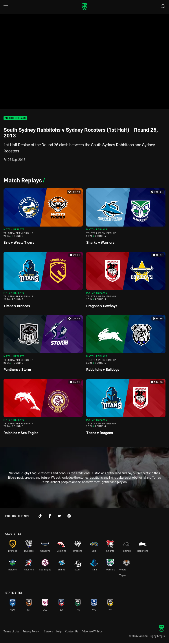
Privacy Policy (31, 631)
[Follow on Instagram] (69, 516)
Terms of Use (11, 631)
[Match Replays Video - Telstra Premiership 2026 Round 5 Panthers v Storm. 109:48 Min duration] (43, 345)
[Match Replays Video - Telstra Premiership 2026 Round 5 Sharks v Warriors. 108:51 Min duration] (125, 218)
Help (59, 631)
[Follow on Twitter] (59, 516)
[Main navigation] (6, 6)
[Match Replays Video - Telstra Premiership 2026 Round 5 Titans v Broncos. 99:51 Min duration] (43, 282)
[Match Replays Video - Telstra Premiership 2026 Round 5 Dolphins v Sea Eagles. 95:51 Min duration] (43, 409)
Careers (48, 631)
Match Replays (15, 118)
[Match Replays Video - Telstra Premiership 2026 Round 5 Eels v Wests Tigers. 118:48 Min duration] (43, 218)
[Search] (163, 6)
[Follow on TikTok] (40, 516)
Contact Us (71, 631)
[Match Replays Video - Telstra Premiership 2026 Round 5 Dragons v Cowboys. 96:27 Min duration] (125, 282)
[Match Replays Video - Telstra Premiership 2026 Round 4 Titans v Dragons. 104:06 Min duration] (125, 409)
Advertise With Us (92, 631)
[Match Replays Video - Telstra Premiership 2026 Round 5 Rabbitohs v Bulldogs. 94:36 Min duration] (125, 345)
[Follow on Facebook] (49, 516)
